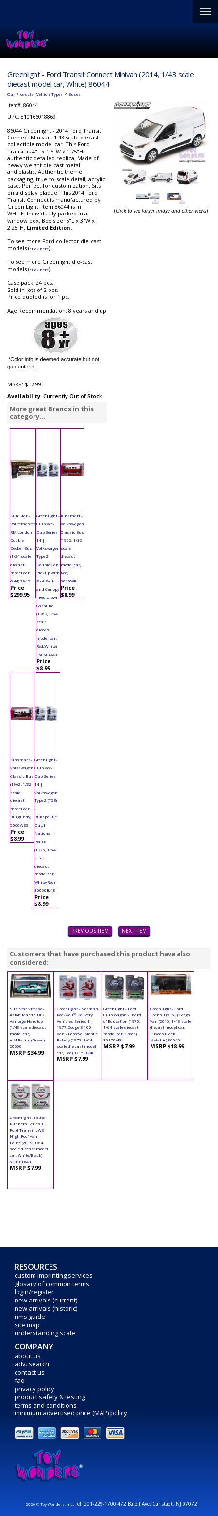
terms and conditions (46, 1405)
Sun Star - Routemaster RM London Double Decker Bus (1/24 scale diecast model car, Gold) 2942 (22, 548)
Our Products (20, 94)
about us (28, 1355)
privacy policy (34, 1388)
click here (39, 248)
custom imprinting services (54, 1275)
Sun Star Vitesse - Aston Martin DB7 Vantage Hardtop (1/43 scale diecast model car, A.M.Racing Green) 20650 (28, 1027)
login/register (34, 1291)
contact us (30, 1372)
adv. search (32, 1364)
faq (20, 1380)
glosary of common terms (52, 1283)
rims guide (30, 1316)
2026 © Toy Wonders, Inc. (50, 1504)
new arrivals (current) (46, 1300)
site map (27, 1324)
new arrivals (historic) (46, 1308)
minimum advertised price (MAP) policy (71, 1413)
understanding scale (45, 1333)
